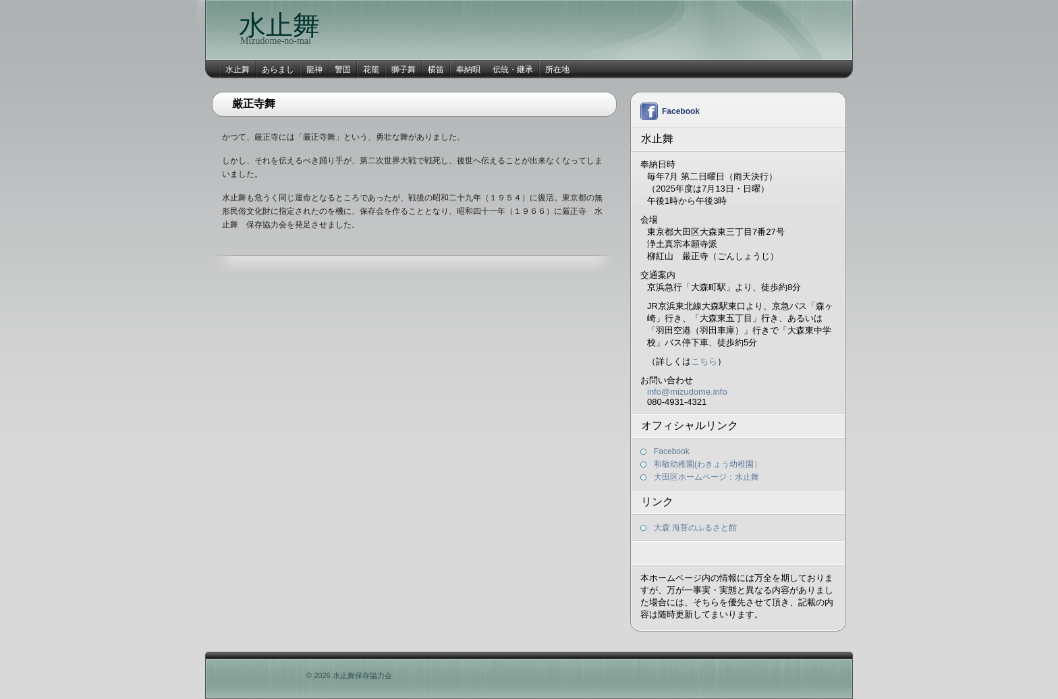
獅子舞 (403, 69)
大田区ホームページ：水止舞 (706, 477)
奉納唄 (468, 69)
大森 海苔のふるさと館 (695, 527)
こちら (704, 361)
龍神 (314, 69)
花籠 (371, 69)
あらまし (278, 69)
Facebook (681, 111)
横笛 (436, 69)
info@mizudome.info (687, 392)
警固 (343, 69)
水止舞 (279, 25)
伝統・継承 (513, 69)
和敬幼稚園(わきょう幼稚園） (708, 464)
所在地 (557, 69)
